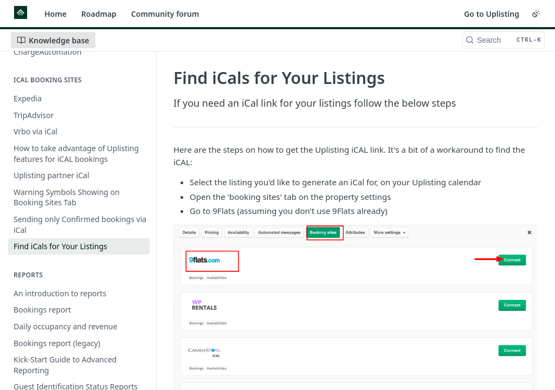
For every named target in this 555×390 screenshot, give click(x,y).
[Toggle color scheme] (536, 13)
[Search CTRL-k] (503, 40)
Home (55, 14)
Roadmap (99, 14)
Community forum (165, 14)
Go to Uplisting (491, 14)
